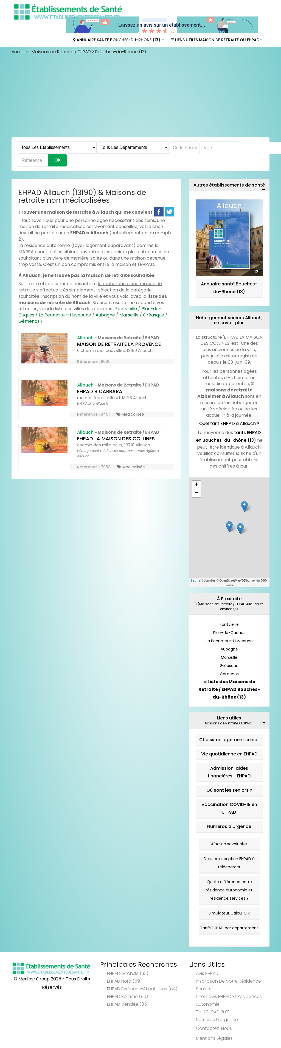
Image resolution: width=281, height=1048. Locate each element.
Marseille (129, 315)
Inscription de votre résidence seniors (228, 985)
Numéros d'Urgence (229, 826)
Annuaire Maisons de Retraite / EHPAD (51, 52)
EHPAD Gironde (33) (127, 973)
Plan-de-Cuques (229, 632)
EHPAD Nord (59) (124, 981)
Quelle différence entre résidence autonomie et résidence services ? (229, 890)
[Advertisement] (140, 96)
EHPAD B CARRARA (99, 391)
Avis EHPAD (207, 973)
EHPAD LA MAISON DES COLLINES (116, 438)
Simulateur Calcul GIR (229, 913)
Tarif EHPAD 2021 (212, 1012)
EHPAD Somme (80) (127, 996)
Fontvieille (126, 308)
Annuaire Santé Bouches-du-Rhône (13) (118, 40)
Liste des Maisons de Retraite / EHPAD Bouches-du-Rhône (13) (229, 689)
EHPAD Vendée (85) (127, 1004)
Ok (57, 160)
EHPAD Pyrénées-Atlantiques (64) (142, 989)
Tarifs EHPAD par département (229, 928)
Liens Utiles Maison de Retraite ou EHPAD (216, 40)
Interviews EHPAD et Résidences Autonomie (229, 1000)
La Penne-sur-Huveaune (65, 315)
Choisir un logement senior (229, 739)
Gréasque (153, 315)
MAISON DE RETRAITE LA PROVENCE (119, 344)
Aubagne (105, 315)
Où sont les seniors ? (229, 790)
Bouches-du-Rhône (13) (120, 52)
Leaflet (196, 580)
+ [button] (196, 485)
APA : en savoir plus (229, 844)
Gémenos (29, 321)
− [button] (196, 493)
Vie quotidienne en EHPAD (229, 754)
